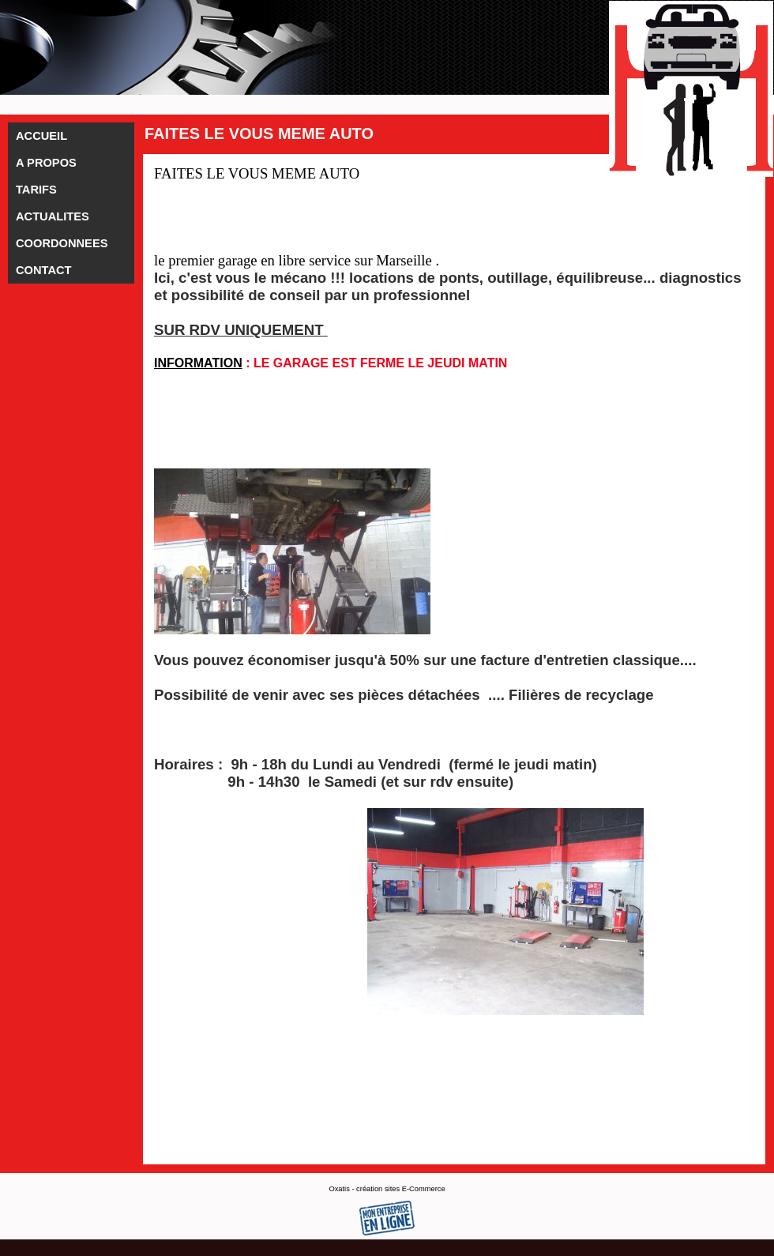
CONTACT (44, 270)
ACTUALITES (52, 216)
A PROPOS (46, 162)
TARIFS (36, 189)
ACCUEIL (41, 136)
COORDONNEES (61, 243)
